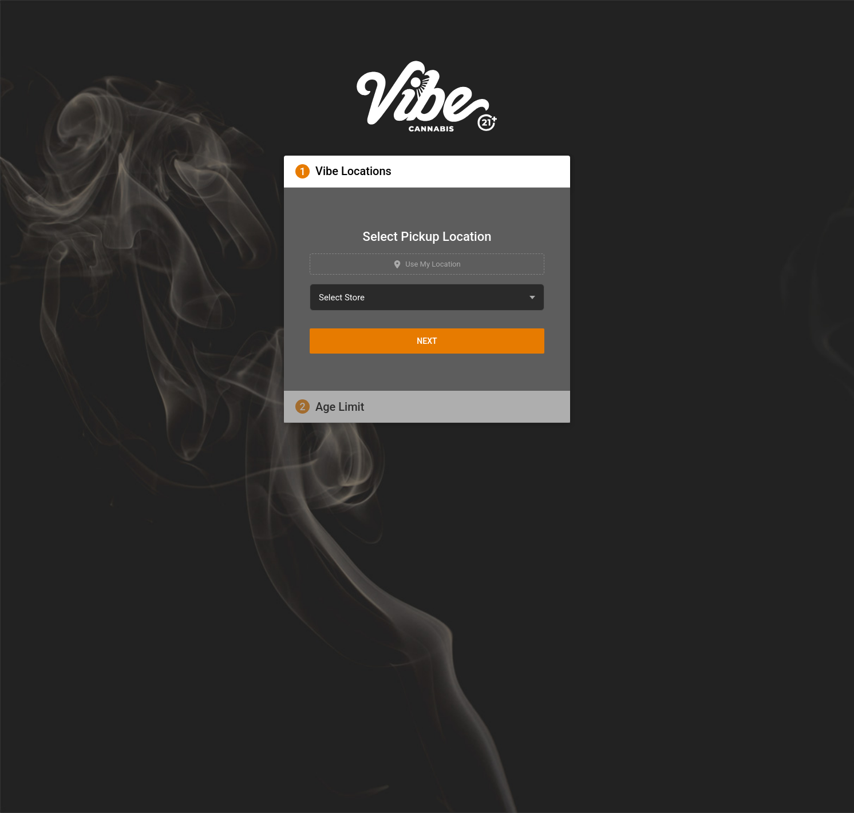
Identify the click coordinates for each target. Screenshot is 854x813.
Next (427, 341)
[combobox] (427, 297)
